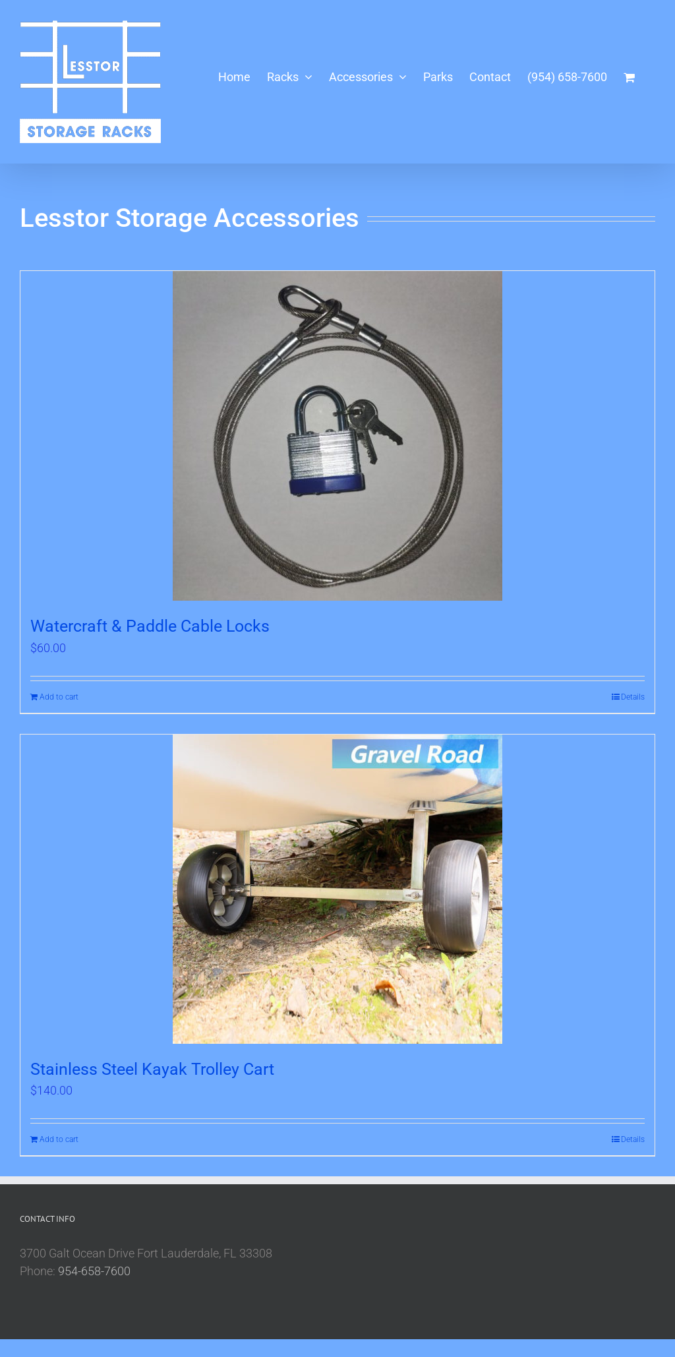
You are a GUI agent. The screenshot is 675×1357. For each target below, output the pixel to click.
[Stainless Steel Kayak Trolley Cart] (337, 889)
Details (633, 697)
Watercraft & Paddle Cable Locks (150, 626)
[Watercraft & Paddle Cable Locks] (337, 436)
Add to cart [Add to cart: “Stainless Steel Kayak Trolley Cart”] (59, 1139)
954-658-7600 (94, 1271)
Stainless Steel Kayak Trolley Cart (152, 1069)
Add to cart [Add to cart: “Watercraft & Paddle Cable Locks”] (59, 697)
